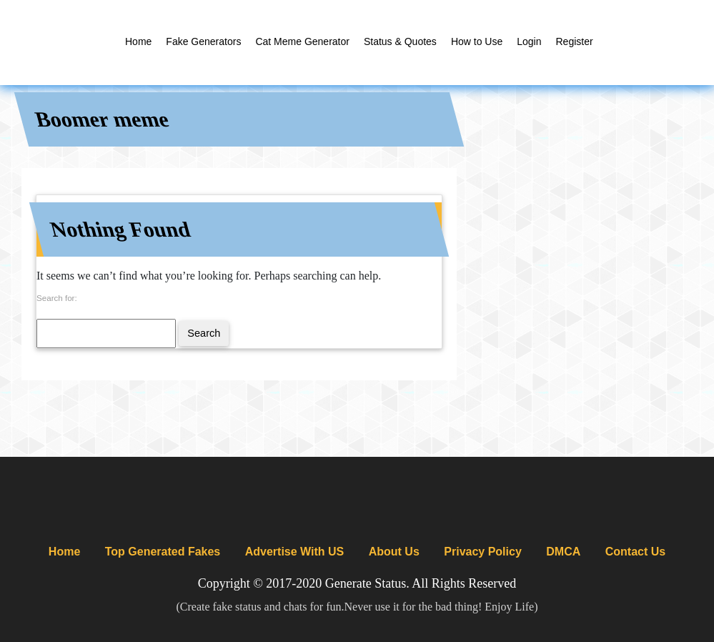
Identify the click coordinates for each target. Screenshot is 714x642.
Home (138, 41)
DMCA (563, 551)
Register (574, 41)
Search (203, 333)
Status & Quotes (400, 41)
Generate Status (365, 583)
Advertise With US (294, 551)
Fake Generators (203, 41)
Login (529, 41)
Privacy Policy (483, 551)
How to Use (476, 41)
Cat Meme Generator (302, 41)
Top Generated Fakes (163, 551)
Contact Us (635, 551)
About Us (394, 551)
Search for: (56, 297)
